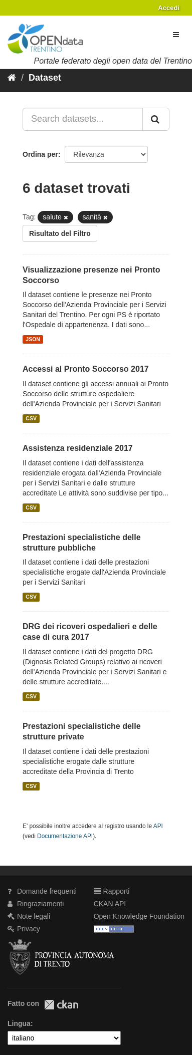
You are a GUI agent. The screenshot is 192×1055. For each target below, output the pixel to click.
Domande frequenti (42, 891)
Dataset (45, 78)
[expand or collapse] (175, 35)
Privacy (24, 929)
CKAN (61, 1004)
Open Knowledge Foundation (139, 916)
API (158, 826)
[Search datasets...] (83, 119)
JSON (33, 339)
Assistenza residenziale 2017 (78, 448)
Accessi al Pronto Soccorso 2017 (86, 369)
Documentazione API (65, 836)
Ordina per (40, 154)
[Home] (12, 78)
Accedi (168, 8)
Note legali (29, 916)
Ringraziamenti (36, 904)
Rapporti (112, 891)
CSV (31, 418)
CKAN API (110, 904)
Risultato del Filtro (60, 233)
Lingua (19, 1023)
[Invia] (155, 119)
